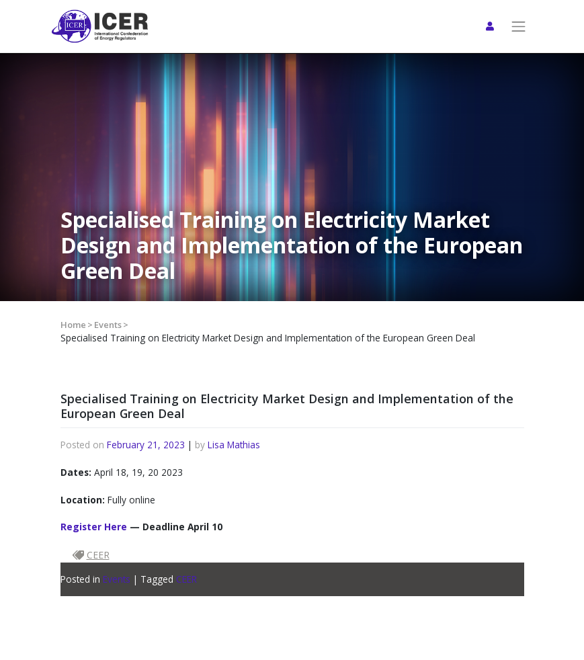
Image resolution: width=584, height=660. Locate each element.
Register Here (93, 526)
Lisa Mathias (234, 444)
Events (108, 325)
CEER (186, 579)
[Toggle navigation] (518, 26)
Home (73, 325)
